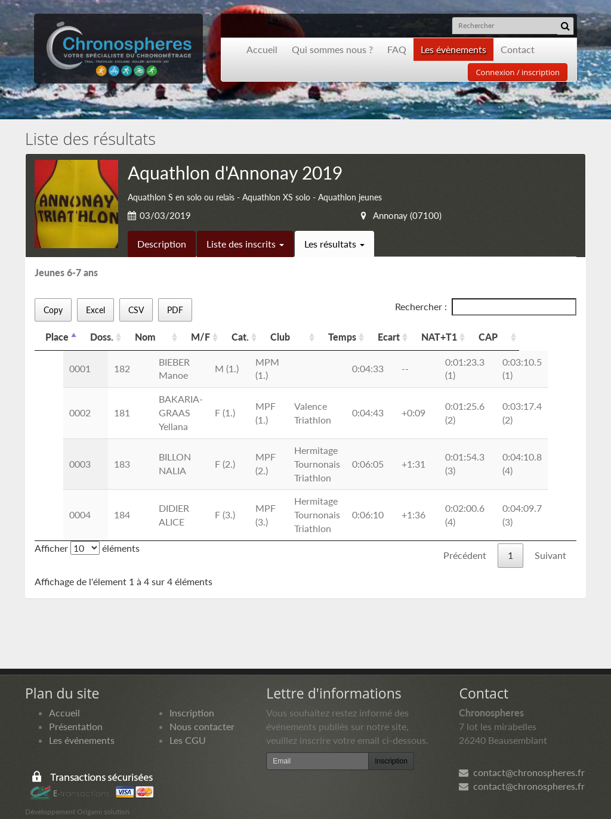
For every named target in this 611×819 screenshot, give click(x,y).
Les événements (82, 726)
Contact (518, 49)
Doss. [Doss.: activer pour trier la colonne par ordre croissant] (101, 336)
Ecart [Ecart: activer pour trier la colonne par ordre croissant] (441, 336)
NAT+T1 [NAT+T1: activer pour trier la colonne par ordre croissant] (491, 336)
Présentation (76, 712)
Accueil (261, 49)
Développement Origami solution (77, 797)
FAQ (396, 49)
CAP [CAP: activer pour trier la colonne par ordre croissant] (542, 336)
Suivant (550, 541)
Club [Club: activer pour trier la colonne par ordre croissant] (304, 336)
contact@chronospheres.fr (522, 758)
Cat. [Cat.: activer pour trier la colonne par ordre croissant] (260, 336)
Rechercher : (485, 307)
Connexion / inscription (518, 72)
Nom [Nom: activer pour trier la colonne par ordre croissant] (145, 336)
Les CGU (187, 726)
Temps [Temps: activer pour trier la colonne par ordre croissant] (394, 336)
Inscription (191, 698)
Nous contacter (201, 712)
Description (161, 243)
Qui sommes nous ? (332, 49)
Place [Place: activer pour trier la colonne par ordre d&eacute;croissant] (57, 336)
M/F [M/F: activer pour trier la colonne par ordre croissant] (220, 336)
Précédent (464, 541)
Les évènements (453, 49)
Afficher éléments (87, 534)
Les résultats (334, 243)
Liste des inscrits (245, 243)
